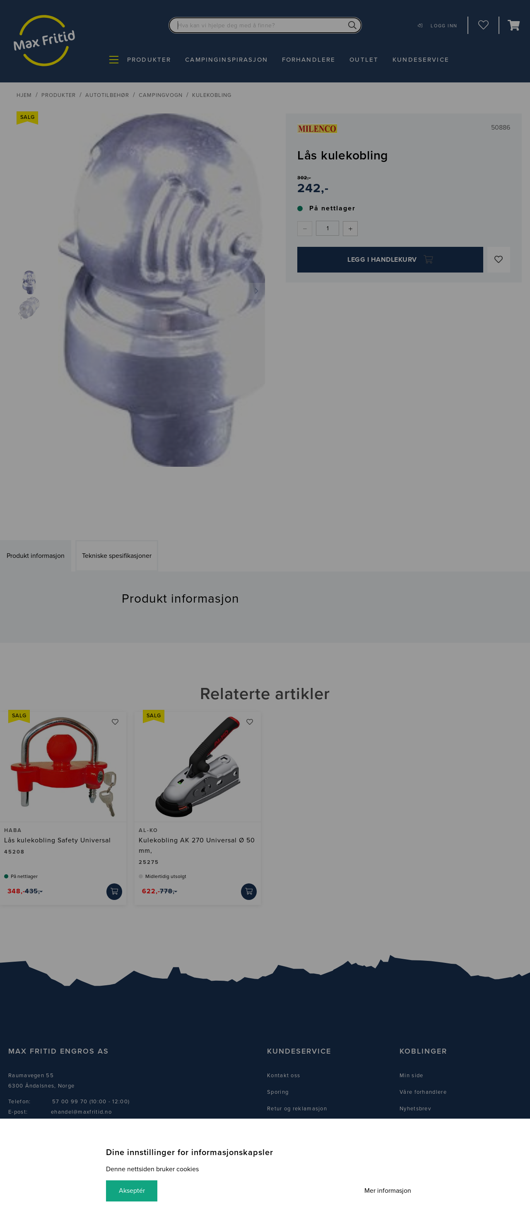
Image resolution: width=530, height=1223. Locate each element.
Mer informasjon (387, 1191)
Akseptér (132, 1191)
